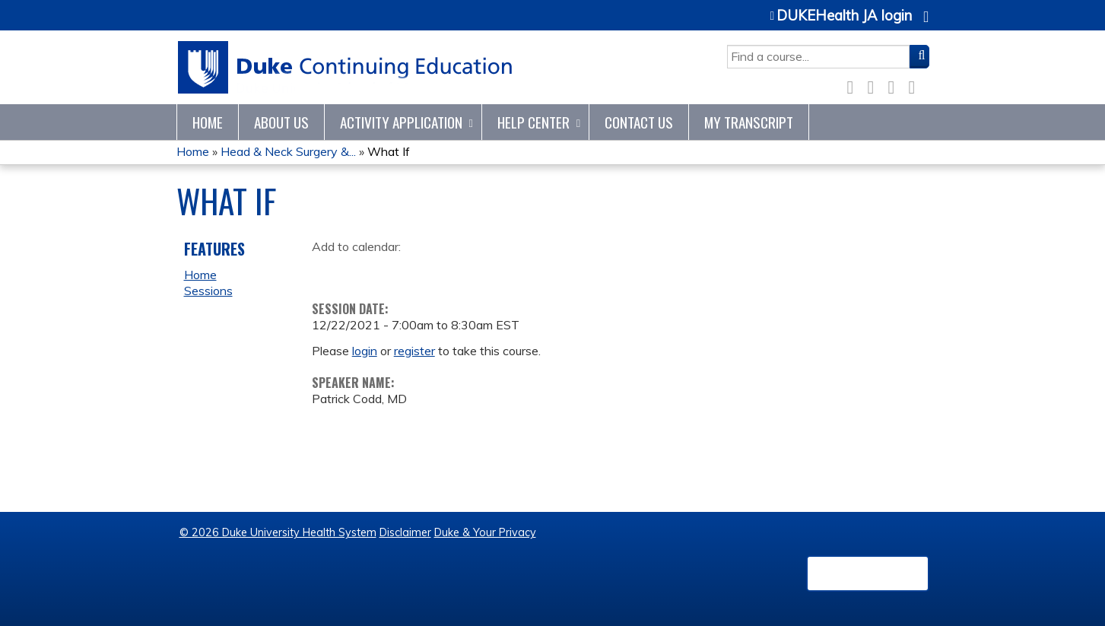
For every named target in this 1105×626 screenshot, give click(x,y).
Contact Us (639, 122)
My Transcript (748, 122)
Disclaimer (405, 532)
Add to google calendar (327, 271)
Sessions (208, 290)
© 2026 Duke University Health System (277, 532)
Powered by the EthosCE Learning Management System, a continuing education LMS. (867, 573)
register (414, 350)
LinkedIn (895, 85)
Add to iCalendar (395, 270)
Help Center (533, 122)
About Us (281, 122)
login (364, 350)
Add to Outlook (432, 271)
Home (207, 122)
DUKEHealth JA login (844, 16)
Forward (916, 85)
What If (388, 151)
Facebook (854, 85)
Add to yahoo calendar (361, 271)
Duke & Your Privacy (485, 532)
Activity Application (401, 122)
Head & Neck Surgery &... (288, 151)
